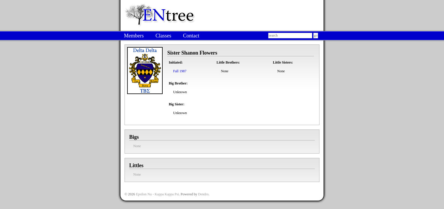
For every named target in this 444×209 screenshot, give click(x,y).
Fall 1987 (180, 71)
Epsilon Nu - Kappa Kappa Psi (157, 194)
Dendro (203, 194)
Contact (191, 36)
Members (134, 36)
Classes (163, 36)
